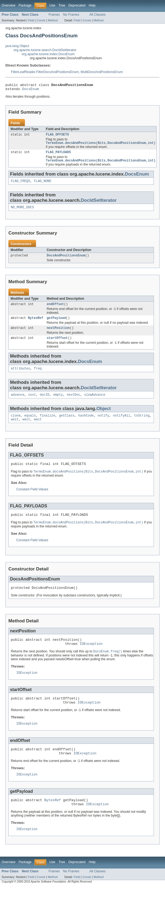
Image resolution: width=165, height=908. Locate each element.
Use (52, 5)
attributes (20, 376)
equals (30, 424)
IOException (91, 657)
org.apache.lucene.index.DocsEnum (48, 54)
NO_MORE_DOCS (22, 212)
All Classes (97, 14)
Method (52, 20)
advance (17, 403)
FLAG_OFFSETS (57, 136)
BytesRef (35, 324)
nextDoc (73, 403)
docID (45, 403)
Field (31, 20)
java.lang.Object (17, 46)
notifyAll (121, 424)
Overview (8, 5)
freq (37, 376)
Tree (62, 5)
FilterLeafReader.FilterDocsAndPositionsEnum (45, 72)
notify (103, 424)
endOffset (55, 310)
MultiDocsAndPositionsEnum (101, 72)
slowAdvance (94, 403)
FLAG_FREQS (20, 185)
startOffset (57, 345)
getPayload (56, 324)
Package (25, 5)
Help (92, 5)
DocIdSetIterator (99, 204)
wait (14, 429)
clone (16, 424)
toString (142, 424)
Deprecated (77, 5)
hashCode (86, 424)
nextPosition (58, 335)
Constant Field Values (32, 500)
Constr (41, 20)
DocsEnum (30, 90)
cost (32, 403)
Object (103, 417)
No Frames (71, 14)
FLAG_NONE (42, 185)
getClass (67, 424)
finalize (47, 424)
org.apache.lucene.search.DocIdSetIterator (45, 50)
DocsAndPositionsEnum (66, 261)
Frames (54, 14)
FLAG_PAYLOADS (58, 155)
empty (58, 403)
